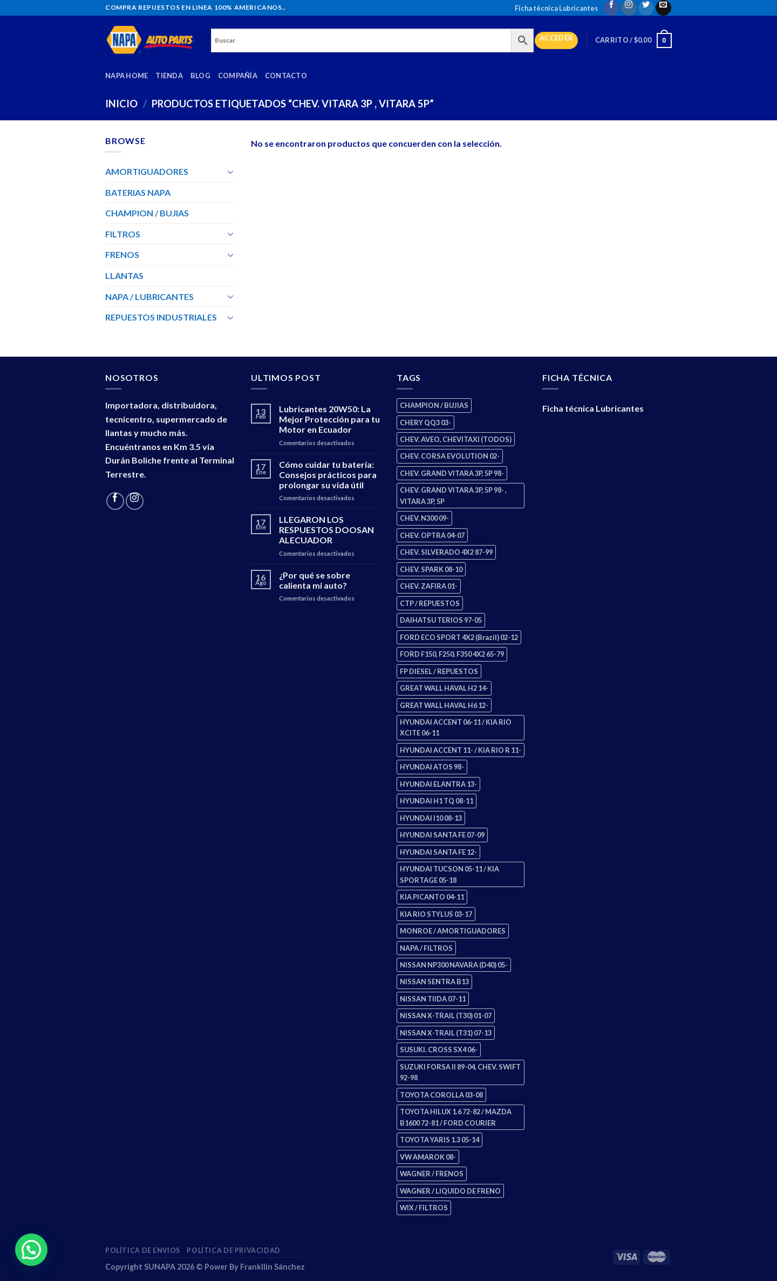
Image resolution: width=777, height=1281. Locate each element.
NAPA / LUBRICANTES (149, 296)
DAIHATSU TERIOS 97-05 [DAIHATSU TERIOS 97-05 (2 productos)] (441, 620)
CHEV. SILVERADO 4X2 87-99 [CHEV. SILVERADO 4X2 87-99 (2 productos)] (446, 552)
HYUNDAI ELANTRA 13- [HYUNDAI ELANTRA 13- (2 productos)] (438, 784)
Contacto (286, 75)
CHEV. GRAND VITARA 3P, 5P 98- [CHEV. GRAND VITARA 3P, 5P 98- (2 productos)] (452, 473)
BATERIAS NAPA (138, 192)
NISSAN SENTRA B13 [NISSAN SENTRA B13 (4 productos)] (434, 981)
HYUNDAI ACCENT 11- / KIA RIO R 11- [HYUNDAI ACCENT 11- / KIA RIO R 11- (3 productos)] (460, 750)
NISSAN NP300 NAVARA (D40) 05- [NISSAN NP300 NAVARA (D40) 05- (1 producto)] (454, 964)
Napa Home (126, 75)
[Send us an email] (663, 8)
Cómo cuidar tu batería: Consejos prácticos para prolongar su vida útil (328, 474)
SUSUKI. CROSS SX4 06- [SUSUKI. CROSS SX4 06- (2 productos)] (439, 1049)
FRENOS (122, 254)
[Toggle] (230, 171)
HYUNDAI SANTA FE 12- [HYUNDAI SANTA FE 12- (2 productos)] (438, 852)
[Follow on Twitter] (646, 8)
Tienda (169, 75)
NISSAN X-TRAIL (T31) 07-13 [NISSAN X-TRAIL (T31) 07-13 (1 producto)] (446, 1032)
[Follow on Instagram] (629, 8)
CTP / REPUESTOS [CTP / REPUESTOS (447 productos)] (430, 603)
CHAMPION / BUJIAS (147, 213)
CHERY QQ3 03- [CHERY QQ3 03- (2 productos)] (425, 422)
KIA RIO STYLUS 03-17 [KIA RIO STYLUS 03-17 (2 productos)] (436, 914)
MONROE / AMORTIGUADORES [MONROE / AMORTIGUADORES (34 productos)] (453, 930)
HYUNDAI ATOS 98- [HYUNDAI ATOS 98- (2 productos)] (432, 766)
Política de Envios (142, 1250)
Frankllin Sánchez (272, 1266)
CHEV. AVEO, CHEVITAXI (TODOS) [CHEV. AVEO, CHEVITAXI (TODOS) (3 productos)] (456, 439)
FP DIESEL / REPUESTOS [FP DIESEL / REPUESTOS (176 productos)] (439, 671)
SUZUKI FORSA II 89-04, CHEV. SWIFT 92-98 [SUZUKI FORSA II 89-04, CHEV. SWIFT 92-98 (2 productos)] (460, 1072)
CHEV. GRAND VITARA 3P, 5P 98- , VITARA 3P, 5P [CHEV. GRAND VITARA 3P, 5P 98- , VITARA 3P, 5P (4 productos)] (453, 495)
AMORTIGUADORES (146, 171)
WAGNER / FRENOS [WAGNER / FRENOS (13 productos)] (432, 1173)
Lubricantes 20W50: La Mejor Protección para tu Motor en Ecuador (329, 419)
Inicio (121, 104)
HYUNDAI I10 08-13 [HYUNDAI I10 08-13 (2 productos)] (431, 818)
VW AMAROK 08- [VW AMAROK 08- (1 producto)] (428, 1157)
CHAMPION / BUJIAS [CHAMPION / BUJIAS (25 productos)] (434, 405)
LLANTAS (124, 275)
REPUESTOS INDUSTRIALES (161, 317)
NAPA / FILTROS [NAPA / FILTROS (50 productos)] (426, 948)
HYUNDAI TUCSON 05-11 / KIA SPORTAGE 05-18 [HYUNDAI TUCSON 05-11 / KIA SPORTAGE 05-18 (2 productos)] (449, 874)
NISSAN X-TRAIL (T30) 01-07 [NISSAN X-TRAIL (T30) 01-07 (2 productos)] (446, 1015)
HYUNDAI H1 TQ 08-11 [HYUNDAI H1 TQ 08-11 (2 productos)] (436, 800)
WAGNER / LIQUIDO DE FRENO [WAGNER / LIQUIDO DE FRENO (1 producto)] (450, 1191)
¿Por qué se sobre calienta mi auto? (314, 580)
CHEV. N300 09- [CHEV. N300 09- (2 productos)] (424, 518)
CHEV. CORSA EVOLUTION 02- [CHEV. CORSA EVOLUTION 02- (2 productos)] (450, 456)
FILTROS (122, 234)
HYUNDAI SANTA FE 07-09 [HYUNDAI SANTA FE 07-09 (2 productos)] (442, 834)
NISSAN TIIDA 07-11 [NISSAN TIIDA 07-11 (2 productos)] (433, 998)
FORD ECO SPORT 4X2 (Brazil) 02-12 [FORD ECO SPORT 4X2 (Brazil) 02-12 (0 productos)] (459, 637)
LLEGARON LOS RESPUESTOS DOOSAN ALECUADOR (326, 529)
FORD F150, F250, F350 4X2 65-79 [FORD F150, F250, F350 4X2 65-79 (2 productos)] (452, 654)
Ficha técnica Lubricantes (556, 8)
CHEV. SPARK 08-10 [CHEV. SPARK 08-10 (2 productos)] (431, 569)
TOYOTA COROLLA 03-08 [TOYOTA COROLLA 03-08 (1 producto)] (441, 1095)
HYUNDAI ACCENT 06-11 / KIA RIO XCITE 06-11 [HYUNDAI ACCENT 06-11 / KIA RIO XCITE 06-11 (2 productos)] (456, 727)
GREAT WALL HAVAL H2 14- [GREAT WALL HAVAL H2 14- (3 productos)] (444, 688)
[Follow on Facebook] (611, 8)
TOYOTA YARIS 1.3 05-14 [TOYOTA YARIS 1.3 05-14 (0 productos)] (439, 1139)
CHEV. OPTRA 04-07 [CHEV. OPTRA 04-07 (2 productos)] (432, 535)
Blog (200, 75)
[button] (27, 1251)
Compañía (237, 75)
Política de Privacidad (233, 1250)
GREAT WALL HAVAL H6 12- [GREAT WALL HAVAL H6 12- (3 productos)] (444, 705)
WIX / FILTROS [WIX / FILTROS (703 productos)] (424, 1207)
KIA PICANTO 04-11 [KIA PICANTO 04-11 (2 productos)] (432, 896)
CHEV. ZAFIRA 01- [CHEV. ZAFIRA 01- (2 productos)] (429, 586)
